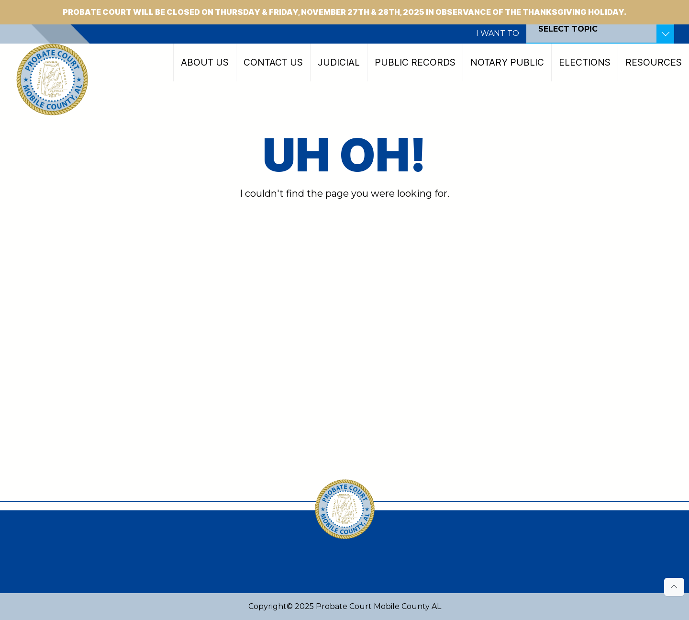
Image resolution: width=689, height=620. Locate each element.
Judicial (339, 62)
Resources (653, 62)
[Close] (675, 5)
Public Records (415, 62)
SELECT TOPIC (568, 29)
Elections (585, 62)
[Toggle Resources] (665, 34)
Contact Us (273, 62)
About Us (205, 62)
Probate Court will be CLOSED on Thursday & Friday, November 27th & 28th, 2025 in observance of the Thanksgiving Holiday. (344, 12)
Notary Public (507, 62)
